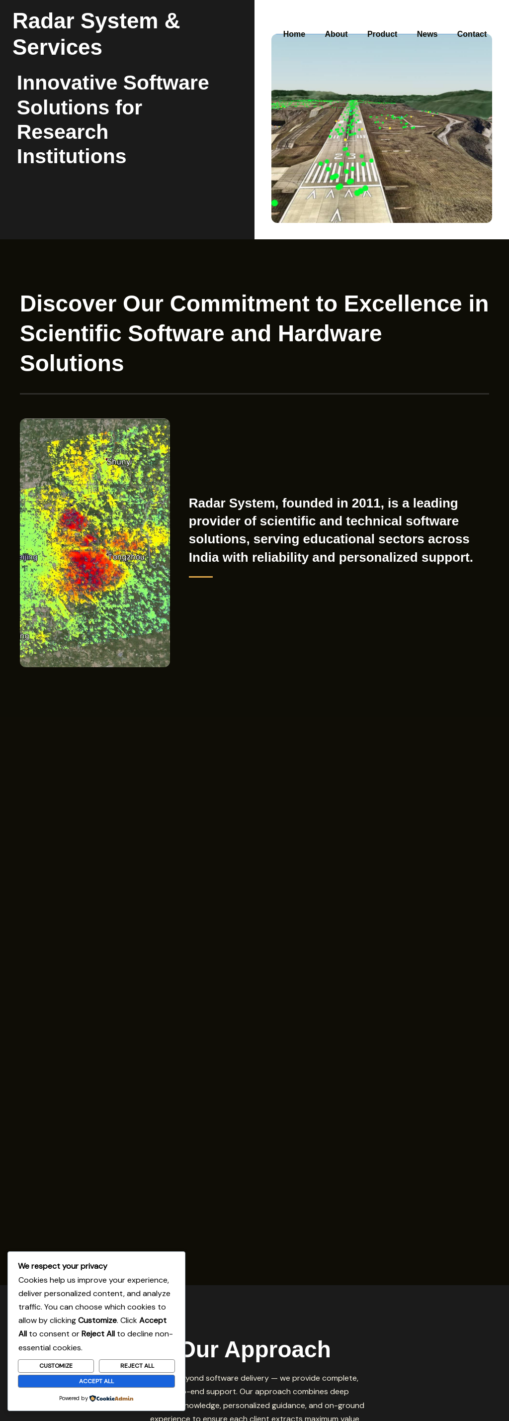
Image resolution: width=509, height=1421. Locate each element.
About (349, 20)
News (433, 20)
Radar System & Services (144, 20)
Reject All (137, 1366)
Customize (56, 1366)
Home (311, 20)
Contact (474, 20)
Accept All (96, 1381)
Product (391, 20)
